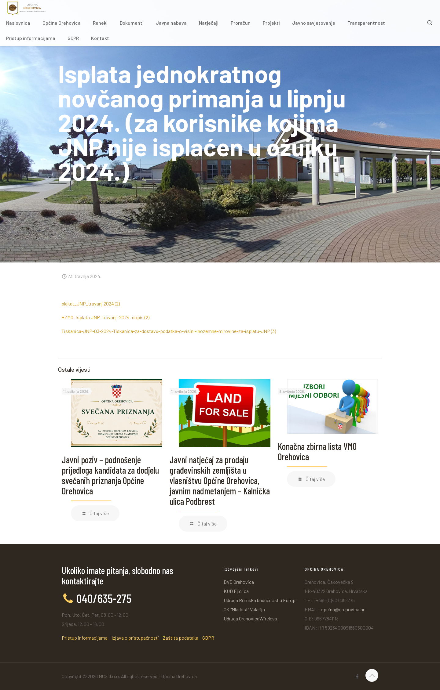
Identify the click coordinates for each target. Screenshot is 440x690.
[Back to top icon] (371, 675)
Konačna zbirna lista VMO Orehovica (317, 451)
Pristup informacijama (85, 638)
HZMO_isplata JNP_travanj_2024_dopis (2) (105, 317)
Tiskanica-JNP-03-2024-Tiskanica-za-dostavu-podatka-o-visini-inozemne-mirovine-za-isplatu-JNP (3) (168, 331)
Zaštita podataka (180, 638)
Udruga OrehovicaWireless (250, 618)
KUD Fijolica (236, 591)
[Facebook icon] (357, 676)
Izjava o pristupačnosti (135, 638)
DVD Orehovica (239, 582)
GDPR (208, 638)
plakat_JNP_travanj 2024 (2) (90, 303)
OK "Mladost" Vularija (244, 609)
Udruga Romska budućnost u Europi (260, 600)
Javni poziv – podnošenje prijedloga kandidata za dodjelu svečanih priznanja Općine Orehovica (110, 475)
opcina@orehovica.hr (343, 609)
